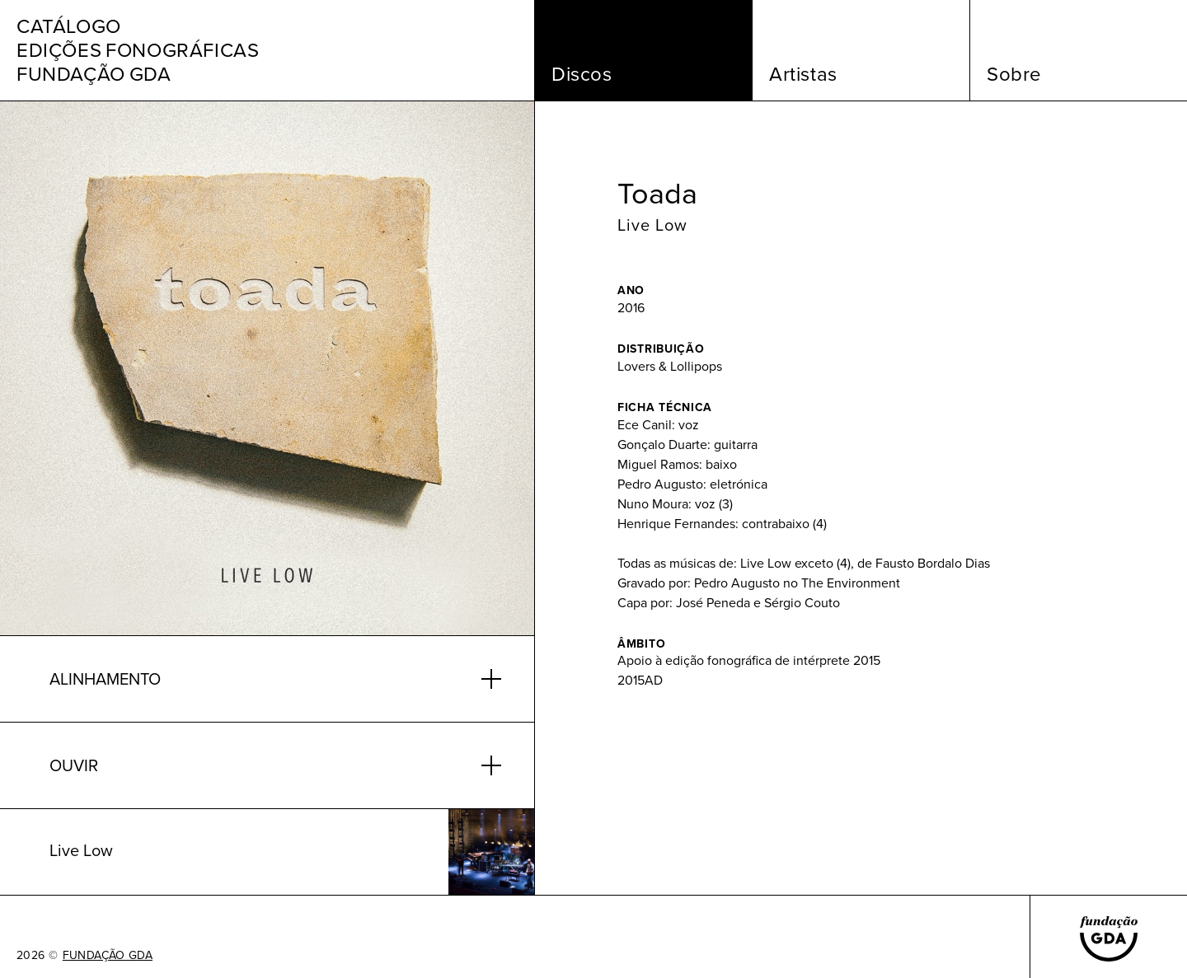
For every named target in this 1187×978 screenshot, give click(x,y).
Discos (581, 74)
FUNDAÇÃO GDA (107, 956)
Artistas (803, 74)
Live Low (652, 225)
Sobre (1014, 74)
